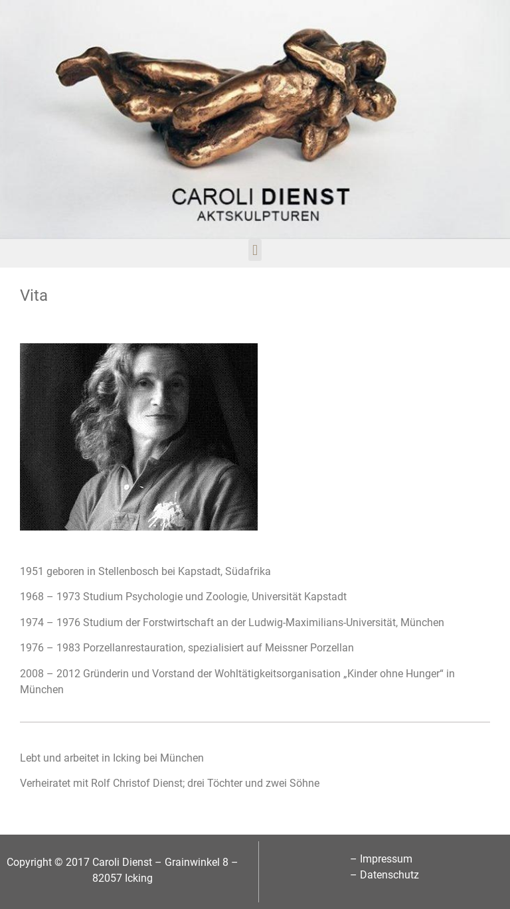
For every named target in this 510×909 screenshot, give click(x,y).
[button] (254, 250)
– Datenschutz (384, 874)
